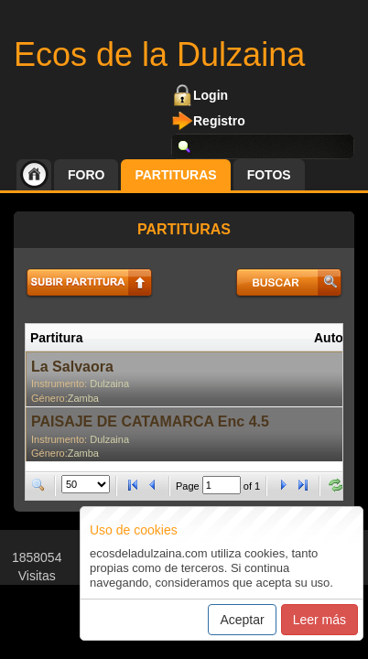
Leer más (319, 619)
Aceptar (242, 619)
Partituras (175, 174)
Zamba (83, 398)
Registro (219, 120)
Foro (86, 174)
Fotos (269, 174)
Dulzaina (109, 383)
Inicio (33, 174)
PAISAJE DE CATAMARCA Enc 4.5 (150, 421)
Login (210, 95)
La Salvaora (72, 366)
